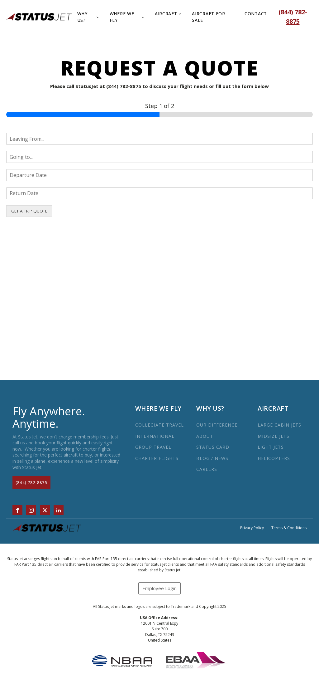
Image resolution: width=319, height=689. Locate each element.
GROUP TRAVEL (153, 447)
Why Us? (82, 17)
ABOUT (204, 436)
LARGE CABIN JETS (279, 425)
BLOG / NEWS (212, 458)
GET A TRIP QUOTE (29, 211)
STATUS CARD (212, 447)
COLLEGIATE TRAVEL (159, 425)
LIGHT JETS (271, 447)
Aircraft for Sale (208, 17)
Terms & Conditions (289, 527)
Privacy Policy (252, 527)
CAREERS (206, 469)
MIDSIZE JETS (273, 436)
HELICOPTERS (274, 458)
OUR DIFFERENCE (216, 425)
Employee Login (159, 588)
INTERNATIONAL (154, 436)
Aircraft (166, 14)
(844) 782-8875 (31, 482)
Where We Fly (122, 17)
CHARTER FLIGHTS (157, 458)
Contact (256, 14)
